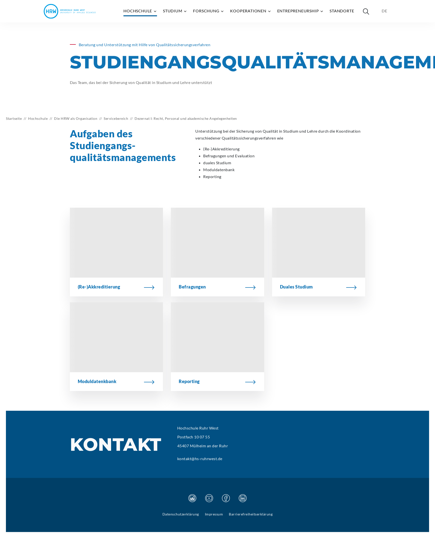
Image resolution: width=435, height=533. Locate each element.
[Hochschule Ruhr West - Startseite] (70, 11)
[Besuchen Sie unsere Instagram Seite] (192, 498)
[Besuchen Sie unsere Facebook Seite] (225, 498)
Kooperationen (250, 10)
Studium (175, 10)
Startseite (14, 118)
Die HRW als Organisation (75, 118)
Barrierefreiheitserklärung (251, 514)
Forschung (208, 10)
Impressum (214, 514)
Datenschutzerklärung (180, 514)
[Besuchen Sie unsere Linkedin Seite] (242, 498)
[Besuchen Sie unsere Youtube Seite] (209, 498)
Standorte (342, 10)
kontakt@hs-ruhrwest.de (199, 458)
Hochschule (140, 10)
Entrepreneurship (300, 10)
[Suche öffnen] (366, 11)
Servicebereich (116, 118)
